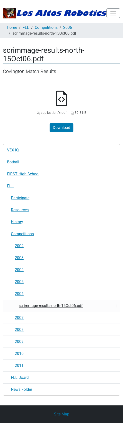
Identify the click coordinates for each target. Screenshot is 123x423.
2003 (19, 257)
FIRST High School (23, 174)
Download (61, 127)
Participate (20, 198)
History (17, 222)
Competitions (46, 27)
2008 (19, 329)
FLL (26, 27)
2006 (67, 27)
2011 (19, 365)
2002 (19, 245)
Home (12, 27)
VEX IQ (13, 150)
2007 (19, 317)
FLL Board (20, 377)
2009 (19, 341)
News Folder (21, 389)
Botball (13, 162)
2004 (19, 269)
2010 (19, 353)
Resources (20, 210)
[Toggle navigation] (113, 13)
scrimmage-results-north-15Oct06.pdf (51, 305)
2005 (19, 281)
